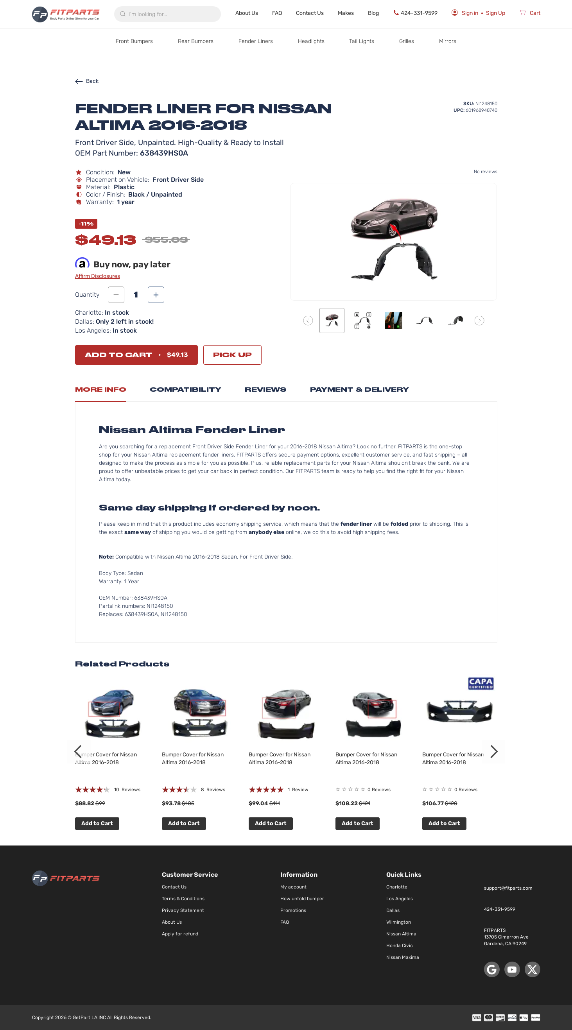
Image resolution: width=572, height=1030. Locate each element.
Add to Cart (97, 823)
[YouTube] (512, 969)
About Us (246, 13)
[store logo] (66, 14)
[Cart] (529, 14)
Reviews (266, 389)
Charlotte (396, 887)
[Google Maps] (492, 969)
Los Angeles (399, 898)
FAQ (277, 13)
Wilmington (398, 922)
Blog (373, 13)
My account (293, 887)
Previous (79, 751)
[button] (308, 320)
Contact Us (310, 13)
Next (493, 751)
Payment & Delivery (359, 389)
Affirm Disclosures (97, 276)
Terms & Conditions (183, 898)
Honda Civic (399, 945)
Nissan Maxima (402, 957)
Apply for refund (180, 934)
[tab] (100, 392)
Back (87, 81)
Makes (346, 13)
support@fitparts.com (508, 888)
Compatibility (185, 389)
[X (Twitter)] (532, 969)
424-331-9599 (415, 12)
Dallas (393, 910)
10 (127, 789)
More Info (100, 389)
